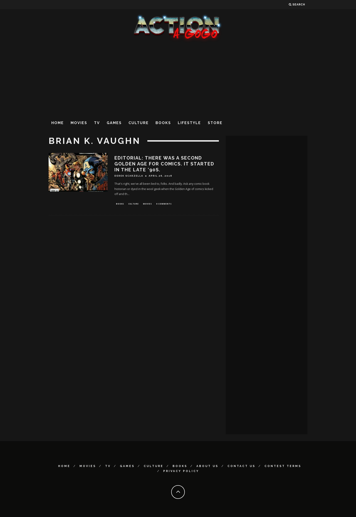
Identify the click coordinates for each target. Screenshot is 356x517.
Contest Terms (283, 466)
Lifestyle (189, 123)
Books (163, 123)
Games (114, 123)
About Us (207, 466)
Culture (139, 123)
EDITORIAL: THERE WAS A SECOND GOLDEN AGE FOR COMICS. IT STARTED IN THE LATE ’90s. (164, 163)
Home (57, 123)
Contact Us (241, 466)
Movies (79, 123)
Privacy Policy (181, 471)
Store (215, 123)
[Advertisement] (178, 79)
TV (97, 123)
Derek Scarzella (128, 176)
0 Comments (164, 204)
